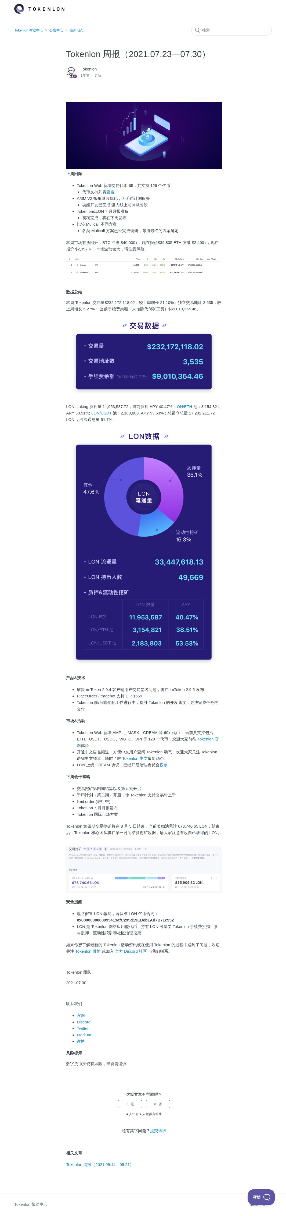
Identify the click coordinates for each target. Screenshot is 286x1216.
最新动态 (77, 30)
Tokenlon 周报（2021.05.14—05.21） (100, 1164)
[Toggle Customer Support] (261, 1197)
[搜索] (231, 30)
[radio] (130, 1104)
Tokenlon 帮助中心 (28, 30)
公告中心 (56, 30)
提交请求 (158, 1130)
